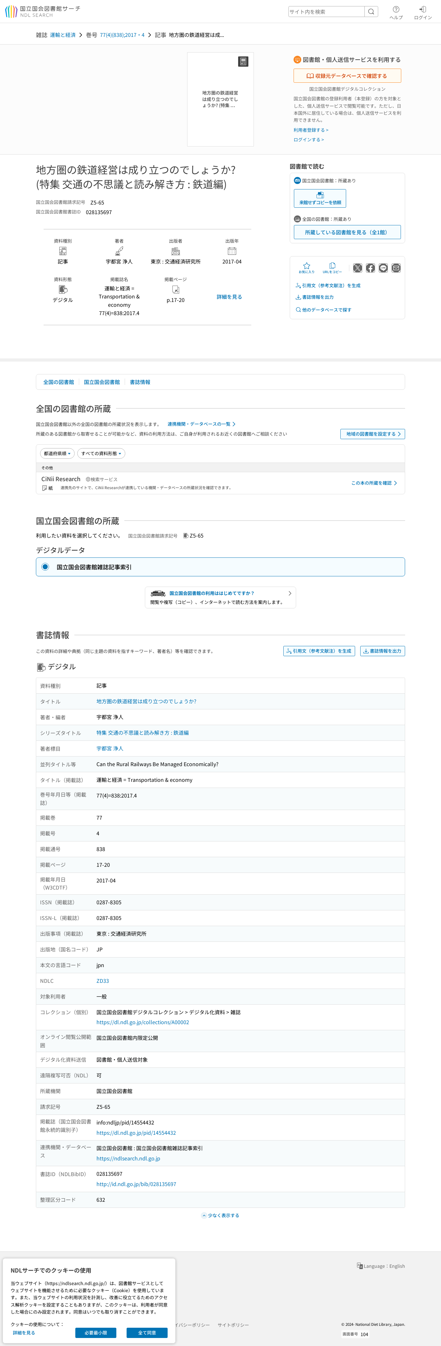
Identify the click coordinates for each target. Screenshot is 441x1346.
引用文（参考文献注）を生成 (328, 285)
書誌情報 (140, 382)
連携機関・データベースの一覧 (203, 424)
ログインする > (309, 139)
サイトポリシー (233, 1325)
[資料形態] (101, 453)
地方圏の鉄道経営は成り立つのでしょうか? (146, 701)
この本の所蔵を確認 (375, 483)
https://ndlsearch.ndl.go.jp (128, 1158)
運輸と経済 (63, 34)
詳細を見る (229, 296)
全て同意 (147, 1332)
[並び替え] (57, 453)
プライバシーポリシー (187, 1325)
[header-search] (333, 11)
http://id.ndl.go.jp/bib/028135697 (136, 1184)
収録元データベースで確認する (346, 75)
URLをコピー (332, 268)
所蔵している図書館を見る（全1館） (347, 232)
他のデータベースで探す (323, 309)
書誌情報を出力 (314, 297)
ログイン (423, 12)
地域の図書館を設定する (374, 434)
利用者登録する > (311, 130)
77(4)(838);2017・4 (122, 34)
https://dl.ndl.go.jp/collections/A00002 (142, 1022)
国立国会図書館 (102, 382)
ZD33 (102, 980)
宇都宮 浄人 (109, 748)
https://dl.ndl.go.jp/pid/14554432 (136, 1132)
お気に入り (307, 268)
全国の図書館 (58, 382)
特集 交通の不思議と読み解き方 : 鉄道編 (142, 732)
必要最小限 (96, 1332)
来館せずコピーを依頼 (320, 198)
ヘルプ (396, 12)
